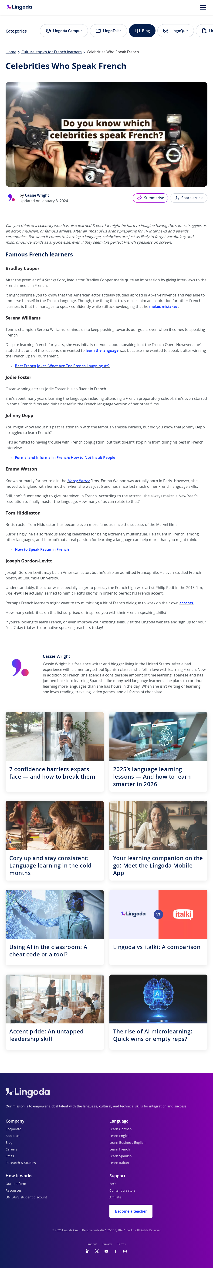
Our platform (16, 1184)
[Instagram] (125, 1251)
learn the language (102, 350)
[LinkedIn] (87, 1251)
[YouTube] (106, 1251)
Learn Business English (127, 1142)
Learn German (120, 1129)
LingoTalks (108, 31)
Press (10, 1156)
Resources (14, 1190)
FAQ (112, 1184)
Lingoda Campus (63, 31)
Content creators (122, 1190)
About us (13, 1136)
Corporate (13, 1129)
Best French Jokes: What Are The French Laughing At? (62, 365)
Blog (142, 31)
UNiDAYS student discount (26, 1197)
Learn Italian (119, 1163)
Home (11, 52)
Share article (188, 198)
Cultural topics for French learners (51, 52)
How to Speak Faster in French (42, 549)
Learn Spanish (120, 1156)
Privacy (107, 1244)
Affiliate (115, 1197)
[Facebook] (115, 1251)
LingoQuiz (175, 31)
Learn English (120, 1136)
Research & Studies (21, 1163)
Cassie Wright (37, 195)
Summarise (150, 198)
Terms (121, 1244)
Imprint (92, 1244)
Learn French (119, 1149)
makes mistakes (163, 306)
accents (186, 602)
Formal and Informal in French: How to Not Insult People (65, 457)
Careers (12, 1149)
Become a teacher (131, 1211)
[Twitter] (97, 1251)
